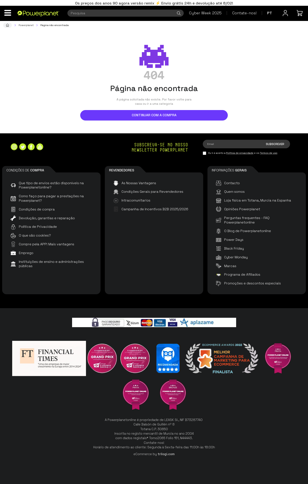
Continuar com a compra (154, 115)
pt (269, 12)
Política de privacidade (239, 153)
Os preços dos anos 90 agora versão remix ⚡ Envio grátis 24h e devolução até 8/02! (154, 3)
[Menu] (7, 13)
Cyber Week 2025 (205, 12)
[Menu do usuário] (285, 13)
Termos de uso (268, 153)
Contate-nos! (244, 12)
